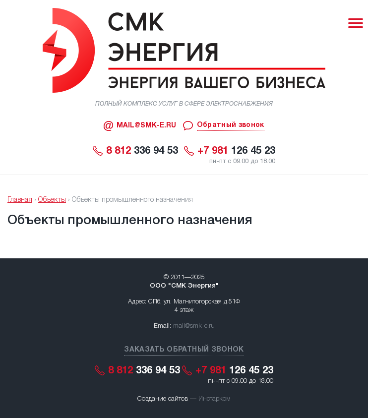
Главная (19, 200)
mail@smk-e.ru (194, 326)
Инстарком (214, 399)
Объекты (52, 200)
